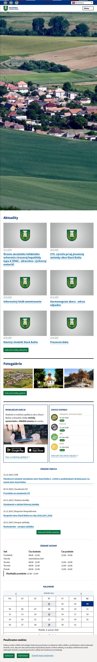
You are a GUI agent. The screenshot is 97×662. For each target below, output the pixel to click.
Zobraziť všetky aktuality (16, 350)
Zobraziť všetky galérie (15, 393)
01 (49, 603)
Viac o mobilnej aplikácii (16, 457)
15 (49, 614)
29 (49, 624)
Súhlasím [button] (9, 655)
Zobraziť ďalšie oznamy (48, 532)
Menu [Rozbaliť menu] (88, 8)
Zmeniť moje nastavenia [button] (42, 655)
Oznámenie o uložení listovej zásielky (21, 504)
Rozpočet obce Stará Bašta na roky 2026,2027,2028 (27, 515)
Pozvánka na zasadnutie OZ (16, 493)
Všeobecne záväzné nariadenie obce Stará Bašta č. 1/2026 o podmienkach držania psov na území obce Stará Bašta (46, 480)
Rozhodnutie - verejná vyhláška (18, 526)
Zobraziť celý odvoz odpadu (63, 455)
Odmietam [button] (23, 655)
